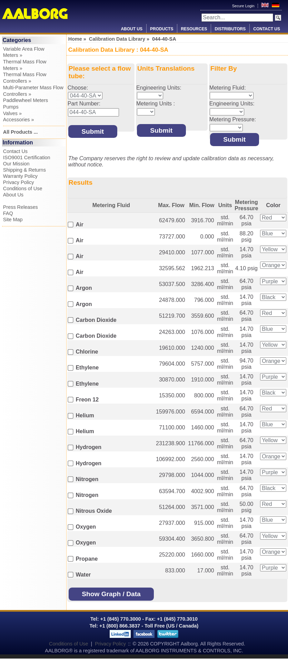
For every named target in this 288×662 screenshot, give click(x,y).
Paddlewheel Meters (25, 100)
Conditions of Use (22, 188)
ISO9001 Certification (26, 157)
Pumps (11, 107)
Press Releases (20, 207)
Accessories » (18, 119)
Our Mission (16, 163)
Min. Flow (202, 205)
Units (225, 205)
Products (161, 29)
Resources (194, 29)
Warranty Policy (20, 176)
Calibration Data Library (117, 39)
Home (75, 39)
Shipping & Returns (24, 170)
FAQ (8, 213)
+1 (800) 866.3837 (119, 626)
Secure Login (244, 6)
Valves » (12, 113)
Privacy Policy (18, 182)
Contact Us (266, 29)
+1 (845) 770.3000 (120, 619)
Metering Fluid (111, 205)
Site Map (13, 219)
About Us (131, 29)
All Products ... (20, 132)
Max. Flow (171, 205)
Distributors (230, 29)
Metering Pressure (246, 205)
